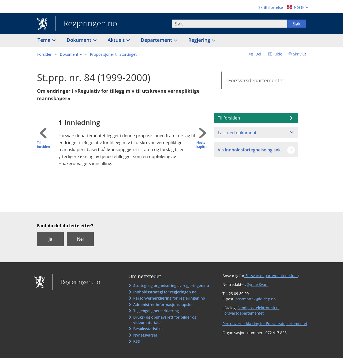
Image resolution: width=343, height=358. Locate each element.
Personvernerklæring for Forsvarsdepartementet (264, 323)
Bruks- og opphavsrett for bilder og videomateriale (164, 320)
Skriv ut (299, 54)
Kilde (277, 54)
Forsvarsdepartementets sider (271, 275)
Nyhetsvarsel (145, 335)
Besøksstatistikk (148, 328)
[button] (71, 54)
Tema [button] (45, 40)
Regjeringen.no (86, 24)
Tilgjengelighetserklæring (156, 310)
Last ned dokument (237, 133)
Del (257, 54)
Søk (297, 23)
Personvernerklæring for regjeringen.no (169, 298)
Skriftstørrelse (270, 7)
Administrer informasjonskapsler (163, 304)
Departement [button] (157, 40)
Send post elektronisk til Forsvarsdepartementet (250, 310)
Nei (80, 239)
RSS (136, 341)
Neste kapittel (202, 144)
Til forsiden (43, 144)
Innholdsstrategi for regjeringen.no (164, 291)
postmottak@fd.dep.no (255, 298)
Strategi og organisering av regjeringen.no (171, 285)
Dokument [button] (80, 40)
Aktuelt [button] (117, 40)
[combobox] (229, 24)
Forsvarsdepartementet (256, 80)
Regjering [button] (199, 40)
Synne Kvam (258, 284)
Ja (50, 239)
